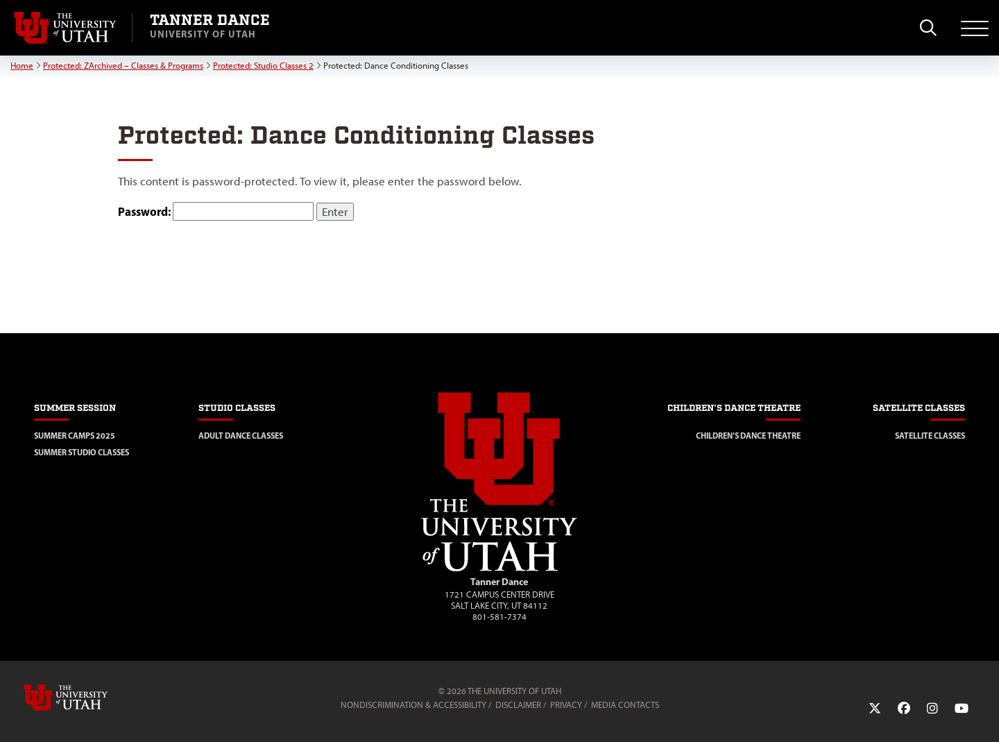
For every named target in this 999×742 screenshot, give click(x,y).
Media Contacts (625, 705)
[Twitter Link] (875, 708)
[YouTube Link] (961, 708)
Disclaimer (518, 705)
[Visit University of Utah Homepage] (66, 27)
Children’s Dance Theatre (748, 435)
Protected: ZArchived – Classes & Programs (123, 65)
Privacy (566, 705)
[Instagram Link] (932, 708)
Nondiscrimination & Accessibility (413, 705)
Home (21, 65)
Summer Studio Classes (81, 452)
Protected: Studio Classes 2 (263, 65)
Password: (216, 211)
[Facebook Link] (904, 708)
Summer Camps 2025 (74, 435)
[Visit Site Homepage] (499, 568)
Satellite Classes (930, 435)
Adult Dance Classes (240, 435)
